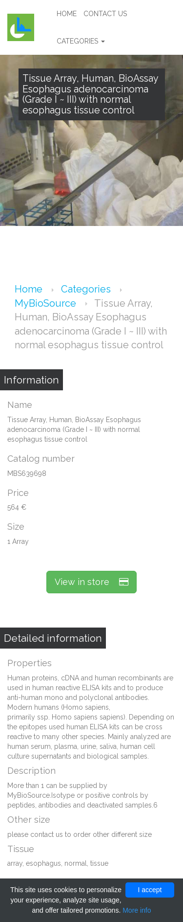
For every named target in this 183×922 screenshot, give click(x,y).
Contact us (105, 14)
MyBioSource (47, 303)
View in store (91, 582)
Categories (81, 41)
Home (67, 14)
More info (136, 910)
